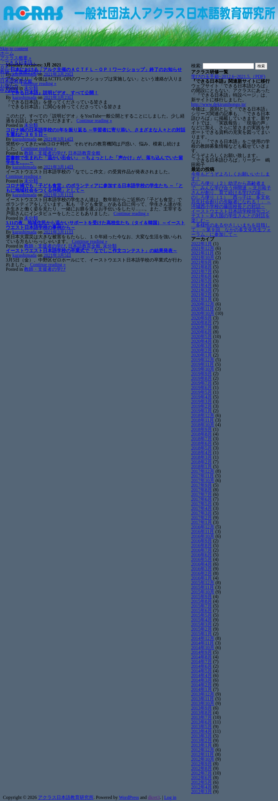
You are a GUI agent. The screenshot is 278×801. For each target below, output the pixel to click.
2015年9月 (201, 596)
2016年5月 (201, 559)
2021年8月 (201, 266)
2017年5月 (201, 503)
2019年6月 (201, 387)
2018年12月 (202, 415)
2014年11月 (202, 643)
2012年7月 (201, 773)
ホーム (7, 53)
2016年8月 (201, 545)
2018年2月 (201, 461)
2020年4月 (201, 341)
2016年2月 (201, 573)
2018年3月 (201, 457)
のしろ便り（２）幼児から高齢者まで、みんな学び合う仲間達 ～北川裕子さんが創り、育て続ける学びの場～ (231, 188)
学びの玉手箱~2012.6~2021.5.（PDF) (228, 76)
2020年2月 (201, 350)
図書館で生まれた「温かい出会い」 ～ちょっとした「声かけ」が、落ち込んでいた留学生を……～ (94, 160)
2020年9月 (201, 317)
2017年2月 (201, 517)
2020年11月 (202, 308)
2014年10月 (202, 647)
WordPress (129, 797)
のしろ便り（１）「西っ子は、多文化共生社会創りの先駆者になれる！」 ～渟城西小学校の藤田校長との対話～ (231, 202)
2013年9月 (201, 708)
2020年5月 (201, 336)
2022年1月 (201, 243)
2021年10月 (202, 257)
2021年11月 (202, 252)
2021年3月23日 (58, 97)
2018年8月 (201, 434)
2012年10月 (202, 759)
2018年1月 (201, 466)
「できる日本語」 (18, 62)
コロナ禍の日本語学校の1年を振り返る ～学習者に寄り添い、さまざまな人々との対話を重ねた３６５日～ (95, 132)
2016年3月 (201, 568)
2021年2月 (201, 294)
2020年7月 (201, 327)
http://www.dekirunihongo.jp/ (218, 104)
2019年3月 (201, 401)
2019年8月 (201, 378)
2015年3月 (201, 624)
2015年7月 (201, 605)
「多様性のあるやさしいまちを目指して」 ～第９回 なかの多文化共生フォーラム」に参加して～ (231, 230)
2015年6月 (201, 610)
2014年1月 (201, 689)
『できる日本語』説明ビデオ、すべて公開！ (52, 92)
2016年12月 (202, 526)
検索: (196, 65)
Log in (170, 797)
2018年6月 (201, 443)
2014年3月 (201, 680)
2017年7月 (201, 494)
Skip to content (14, 48)
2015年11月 (202, 587)
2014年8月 (201, 656)
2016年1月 (201, 578)
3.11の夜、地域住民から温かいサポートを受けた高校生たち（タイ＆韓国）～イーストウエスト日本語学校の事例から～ (95, 225)
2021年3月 (201, 290)
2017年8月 (201, 489)
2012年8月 (201, 768)
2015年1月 (201, 633)
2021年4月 (201, 285)
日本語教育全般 (16, 81)
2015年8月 (201, 601)
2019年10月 (202, 369)
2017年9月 (201, 485)
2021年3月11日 (58, 194)
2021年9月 (201, 262)
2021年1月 (201, 299)
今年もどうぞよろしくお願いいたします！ (230, 176)
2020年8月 (201, 322)
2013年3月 (201, 735)
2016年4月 (201, 564)
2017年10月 (202, 480)
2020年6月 (201, 331)
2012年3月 (201, 791)
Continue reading (38, 83)
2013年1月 (201, 745)
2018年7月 (201, 438)
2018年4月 (201, 452)
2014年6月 (201, 666)
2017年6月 (201, 499)
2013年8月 (201, 712)
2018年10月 (202, 424)
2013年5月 (201, 726)
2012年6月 (201, 777)
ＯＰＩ (7, 67)
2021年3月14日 (58, 139)
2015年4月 (201, 619)
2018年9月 (201, 429)
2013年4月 (201, 731)
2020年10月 (202, 313)
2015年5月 (201, 615)
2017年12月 (202, 471)
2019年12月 (202, 359)
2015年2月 (201, 629)
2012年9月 (201, 763)
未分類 (31, 88)
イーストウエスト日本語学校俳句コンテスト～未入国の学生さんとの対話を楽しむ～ (230, 216)
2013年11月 (202, 698)
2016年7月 (201, 550)
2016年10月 (202, 536)
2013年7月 (201, 717)
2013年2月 (201, 740)
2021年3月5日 (57, 255)
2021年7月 (201, 271)
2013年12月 (202, 694)
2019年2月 (201, 406)
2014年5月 (201, 670)
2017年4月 (201, 508)
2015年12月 (202, 582)
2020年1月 (201, 355)
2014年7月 (201, 661)
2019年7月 (201, 382)
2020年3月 (201, 345)
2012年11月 (202, 754)
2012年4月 (201, 786)
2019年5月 (201, 392)
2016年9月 (201, 540)
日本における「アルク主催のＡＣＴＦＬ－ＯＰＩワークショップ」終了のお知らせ (94, 69)
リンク (7, 76)
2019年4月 (201, 396)
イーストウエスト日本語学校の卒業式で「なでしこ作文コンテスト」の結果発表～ (91, 250)
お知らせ (9, 85)
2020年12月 (202, 304)
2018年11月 (202, 420)
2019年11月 (202, 364)
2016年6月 (201, 554)
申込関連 (11, 90)
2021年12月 (202, 248)
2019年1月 (201, 410)
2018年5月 (201, 447)
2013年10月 (202, 703)
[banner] (139, 23)
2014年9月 (201, 652)
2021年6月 (201, 276)
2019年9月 (201, 373)
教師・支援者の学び (21, 71)
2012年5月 (201, 782)
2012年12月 (202, 749)
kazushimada (24, 97)
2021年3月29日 (58, 74)
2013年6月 (201, 721)
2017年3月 (201, 512)
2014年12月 (202, 638)
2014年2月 (201, 684)
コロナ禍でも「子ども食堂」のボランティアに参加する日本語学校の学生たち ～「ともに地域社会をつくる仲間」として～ (94, 188)
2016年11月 (202, 531)
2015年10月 (202, 591)
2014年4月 (201, 675)
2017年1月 (201, 522)
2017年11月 (202, 475)
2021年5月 (201, 280)
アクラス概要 (15, 57)
